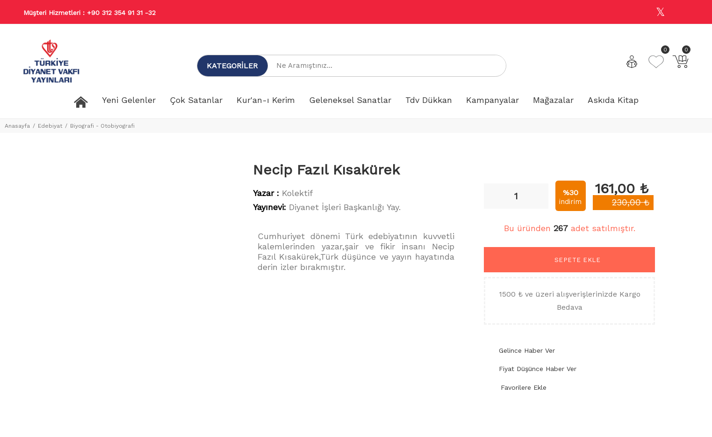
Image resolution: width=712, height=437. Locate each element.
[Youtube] (681, 12)
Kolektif (297, 193)
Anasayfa (17, 126)
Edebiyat (50, 126)
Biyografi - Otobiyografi (102, 126)
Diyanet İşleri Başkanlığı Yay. (345, 207)
